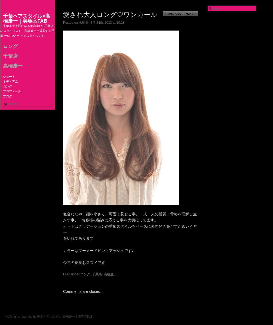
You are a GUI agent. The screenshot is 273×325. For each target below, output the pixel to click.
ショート (9, 76)
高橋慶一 (13, 66)
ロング (10, 46)
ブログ (7, 96)
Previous (173, 13)
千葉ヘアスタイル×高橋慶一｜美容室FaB (26, 18)
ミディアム (10, 81)
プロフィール (12, 91)
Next (190, 13)
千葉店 (10, 56)
